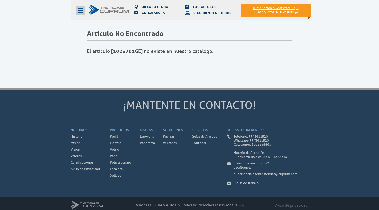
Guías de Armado (204, 136)
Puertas (168, 136)
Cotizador (199, 143)
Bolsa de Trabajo (246, 183)
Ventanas (170, 143)
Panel (114, 156)
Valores (76, 156)
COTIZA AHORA (149, 12)
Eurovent (147, 136)
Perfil (114, 136)
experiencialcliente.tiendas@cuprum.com (265, 174)
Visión (75, 149)
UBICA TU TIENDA (151, 6)
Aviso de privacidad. (291, 205)
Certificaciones (82, 162)
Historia (76, 136)
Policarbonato (120, 162)
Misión (75, 143)
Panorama (147, 143)
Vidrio (114, 149)
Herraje (115, 143)
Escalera (116, 169)
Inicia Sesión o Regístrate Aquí (276, 8)
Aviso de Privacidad (85, 169)
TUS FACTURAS (200, 6)
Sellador (116, 175)
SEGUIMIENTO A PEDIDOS (208, 12)
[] (276, 12)
